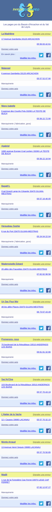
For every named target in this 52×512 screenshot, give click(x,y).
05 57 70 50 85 (44, 452)
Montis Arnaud (8, 442)
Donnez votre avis (9, 49)
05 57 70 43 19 (44, 392)
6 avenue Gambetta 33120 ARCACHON (19, 73)
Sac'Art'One (7, 379)
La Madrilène (7, 34)
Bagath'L (5, 186)
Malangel (5, 68)
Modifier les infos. (28, 58)
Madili (4, 474)
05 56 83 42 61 (44, 44)
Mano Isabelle (8, 106)
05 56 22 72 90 (44, 118)
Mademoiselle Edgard (12, 264)
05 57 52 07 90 (44, 78)
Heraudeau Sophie (10, 226)
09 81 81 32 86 (44, 352)
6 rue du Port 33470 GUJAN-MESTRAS (19, 231)
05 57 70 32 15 (44, 419)
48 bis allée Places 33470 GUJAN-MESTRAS (22, 307)
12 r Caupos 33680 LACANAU (15, 419)
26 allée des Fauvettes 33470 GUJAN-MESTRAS (24, 269)
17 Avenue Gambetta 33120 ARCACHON (20, 39)
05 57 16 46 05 (44, 198)
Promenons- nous (10, 339)
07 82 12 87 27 (44, 487)
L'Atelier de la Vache (11, 414)
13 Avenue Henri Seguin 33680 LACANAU (20, 447)
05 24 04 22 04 (44, 236)
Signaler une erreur (42, 34)
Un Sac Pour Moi (9, 301)
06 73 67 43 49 (44, 312)
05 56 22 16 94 (44, 158)
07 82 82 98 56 (44, 274)
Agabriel (5, 146)
